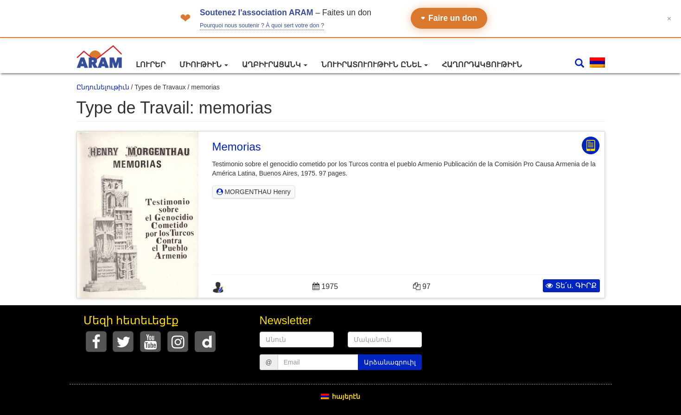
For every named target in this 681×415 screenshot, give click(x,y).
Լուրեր (150, 65)
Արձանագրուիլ (390, 362)
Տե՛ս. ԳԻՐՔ (571, 285)
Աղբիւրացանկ (274, 65)
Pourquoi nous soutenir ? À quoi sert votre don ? (262, 25)
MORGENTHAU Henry (253, 191)
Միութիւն (203, 65)
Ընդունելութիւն (102, 87)
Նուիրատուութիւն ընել (374, 65)
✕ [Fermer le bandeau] (669, 18)
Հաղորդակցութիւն (482, 65)
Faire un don (449, 18)
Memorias (236, 146)
